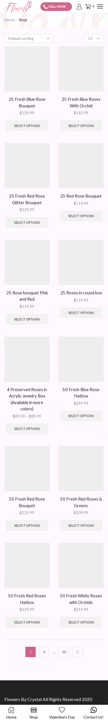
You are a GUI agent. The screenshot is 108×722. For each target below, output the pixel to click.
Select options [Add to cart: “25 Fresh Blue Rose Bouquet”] (27, 126)
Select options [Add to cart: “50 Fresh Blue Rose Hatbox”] (81, 416)
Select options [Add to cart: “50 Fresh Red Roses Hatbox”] (27, 622)
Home (10, 20)
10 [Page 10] (64, 652)
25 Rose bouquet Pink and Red (27, 296)
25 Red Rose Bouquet (81, 195)
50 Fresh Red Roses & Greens (81, 502)
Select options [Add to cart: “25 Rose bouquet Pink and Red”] (27, 319)
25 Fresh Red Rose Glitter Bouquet (27, 199)
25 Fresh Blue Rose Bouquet (27, 102)
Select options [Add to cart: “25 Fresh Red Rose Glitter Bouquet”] (27, 222)
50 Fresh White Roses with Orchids (81, 599)
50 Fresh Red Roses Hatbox (27, 599)
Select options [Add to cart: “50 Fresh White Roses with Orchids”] (81, 622)
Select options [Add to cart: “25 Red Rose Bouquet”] (81, 216)
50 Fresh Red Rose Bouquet (27, 502)
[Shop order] (28, 38)
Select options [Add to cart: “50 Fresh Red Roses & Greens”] (81, 525)
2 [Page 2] (44, 652)
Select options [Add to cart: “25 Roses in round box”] (81, 312)
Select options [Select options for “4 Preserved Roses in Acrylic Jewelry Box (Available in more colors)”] (27, 429)
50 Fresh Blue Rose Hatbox (80, 392)
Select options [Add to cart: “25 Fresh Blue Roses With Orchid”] (81, 126)
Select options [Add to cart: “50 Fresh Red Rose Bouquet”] (27, 525)
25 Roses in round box (81, 292)
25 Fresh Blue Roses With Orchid (81, 102)
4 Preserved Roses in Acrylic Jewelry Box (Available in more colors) (27, 399)
